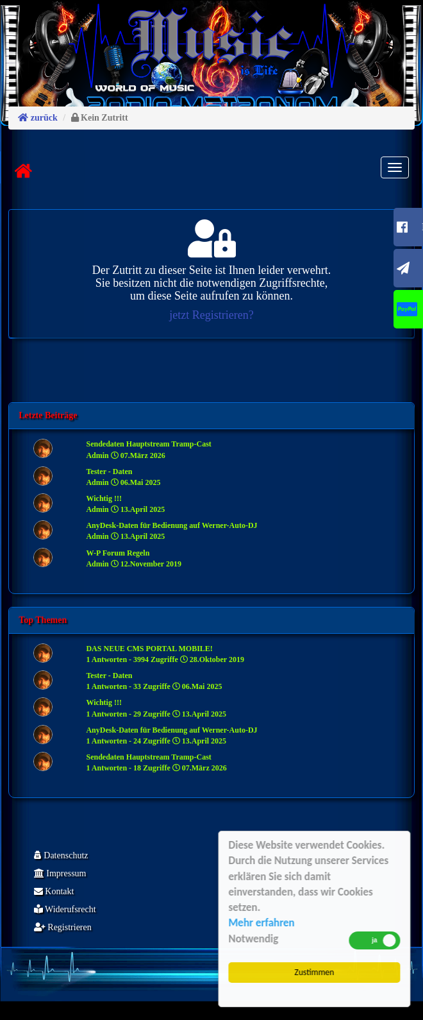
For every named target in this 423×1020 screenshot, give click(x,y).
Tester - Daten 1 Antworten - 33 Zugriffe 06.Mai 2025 (154, 681)
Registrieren (63, 927)
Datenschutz (61, 855)
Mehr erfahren (262, 923)
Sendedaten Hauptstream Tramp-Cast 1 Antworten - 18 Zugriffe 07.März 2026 (156, 762)
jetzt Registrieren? (211, 315)
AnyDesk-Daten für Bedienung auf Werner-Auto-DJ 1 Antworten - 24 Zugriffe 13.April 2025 (171, 735)
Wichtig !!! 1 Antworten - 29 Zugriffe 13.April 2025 (156, 708)
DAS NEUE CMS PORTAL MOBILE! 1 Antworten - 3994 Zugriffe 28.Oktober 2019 (165, 654)
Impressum (60, 873)
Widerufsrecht (65, 909)
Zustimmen (315, 972)
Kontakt (54, 891)
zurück (38, 118)
